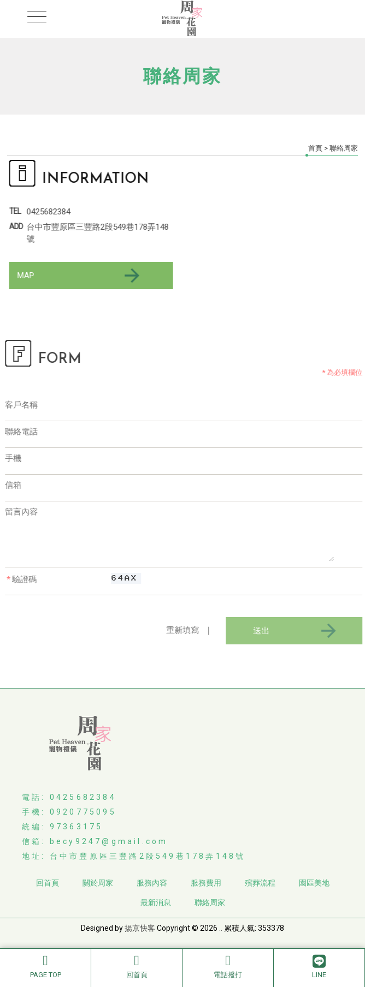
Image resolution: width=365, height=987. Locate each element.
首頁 (315, 148)
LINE (319, 966)
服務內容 (152, 882)
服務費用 (206, 882)
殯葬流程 (260, 882)
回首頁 (136, 966)
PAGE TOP (45, 966)
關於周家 (98, 882)
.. (220, 928)
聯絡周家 (210, 902)
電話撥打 (227, 966)
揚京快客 (140, 928)
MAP (80, 275)
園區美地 (314, 882)
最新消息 (155, 902)
